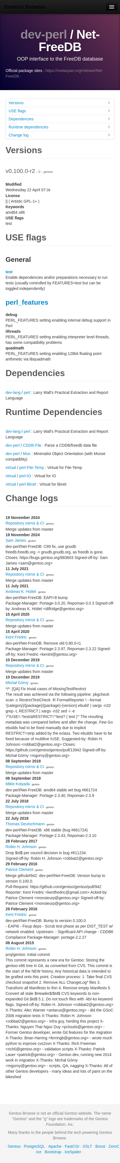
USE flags (60, 110)
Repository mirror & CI (25, 523)
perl (27, 392)
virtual (11, 467)
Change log (60, 135)
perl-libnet (27, 484)
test (9, 272)
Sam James (16, 540)
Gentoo (14, 1146)
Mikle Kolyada (18, 784)
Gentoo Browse (24, 7)
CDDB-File (32, 445)
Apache (54, 1146)
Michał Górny (17, 682)
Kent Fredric (16, 637)
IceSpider (73, 1152)
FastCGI (72, 1146)
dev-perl (43, 34)
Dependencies (60, 118)
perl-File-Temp (31, 467)
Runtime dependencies (60, 127)
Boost (100, 1146)
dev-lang (13, 392)
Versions (60, 102)
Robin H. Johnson (21, 846)
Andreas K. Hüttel (21, 591)
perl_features (27, 302)
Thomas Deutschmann (25, 824)
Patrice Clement (19, 869)
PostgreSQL (34, 1146)
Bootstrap (53, 1152)
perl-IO (25, 476)
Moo (26, 453)
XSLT (87, 1146)
